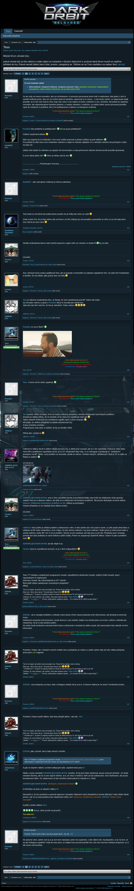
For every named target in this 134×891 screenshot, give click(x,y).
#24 (128, 228)
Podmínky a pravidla (113, 886)
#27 (128, 314)
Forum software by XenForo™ (56, 886)
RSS (131, 883)
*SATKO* (106, 797)
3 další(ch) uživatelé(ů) (65, 858)
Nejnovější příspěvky (11, 36)
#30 (128, 436)
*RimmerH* (26, 264)
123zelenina (33, 641)
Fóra (8, 31)
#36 (128, 677)
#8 (57, 789)
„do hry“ (121, 64)
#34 (128, 602)
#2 (83, 768)
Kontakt (113, 883)
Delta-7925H (73, 597)
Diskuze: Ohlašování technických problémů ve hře (44, 503)
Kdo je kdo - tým (19, 50)
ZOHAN (8, 592)
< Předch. (18, 73)
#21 (128, 116)
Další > (46, 73)
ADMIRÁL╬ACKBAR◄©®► (39, 440)
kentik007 (9, 145)
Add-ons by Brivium (94, 888)
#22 (128, 169)
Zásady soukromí (127, 886)
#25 (128, 260)
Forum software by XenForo (19, 886)
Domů (127, 883)
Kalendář (18, 31)
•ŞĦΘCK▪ (8, 316)
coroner (8, 289)
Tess (40, 50)
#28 (128, 370)
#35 (128, 637)
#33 (128, 563)
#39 (128, 817)
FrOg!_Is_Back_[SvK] (41, 606)
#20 (80, 717)
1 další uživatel (52, 264)
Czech (4, 883)
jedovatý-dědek (27, 606)
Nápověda (120, 883)
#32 (128, 515)
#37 (128, 704)
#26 (128, 287)
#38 (128, 743)
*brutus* (32, 120)
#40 (128, 854)
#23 (128, 202)
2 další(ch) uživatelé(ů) (56, 120)
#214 (44, 805)
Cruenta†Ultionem (41, 120)
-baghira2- (25, 120)
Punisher (8, 96)
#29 (128, 402)
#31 (128, 485)
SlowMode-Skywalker (9, 232)
